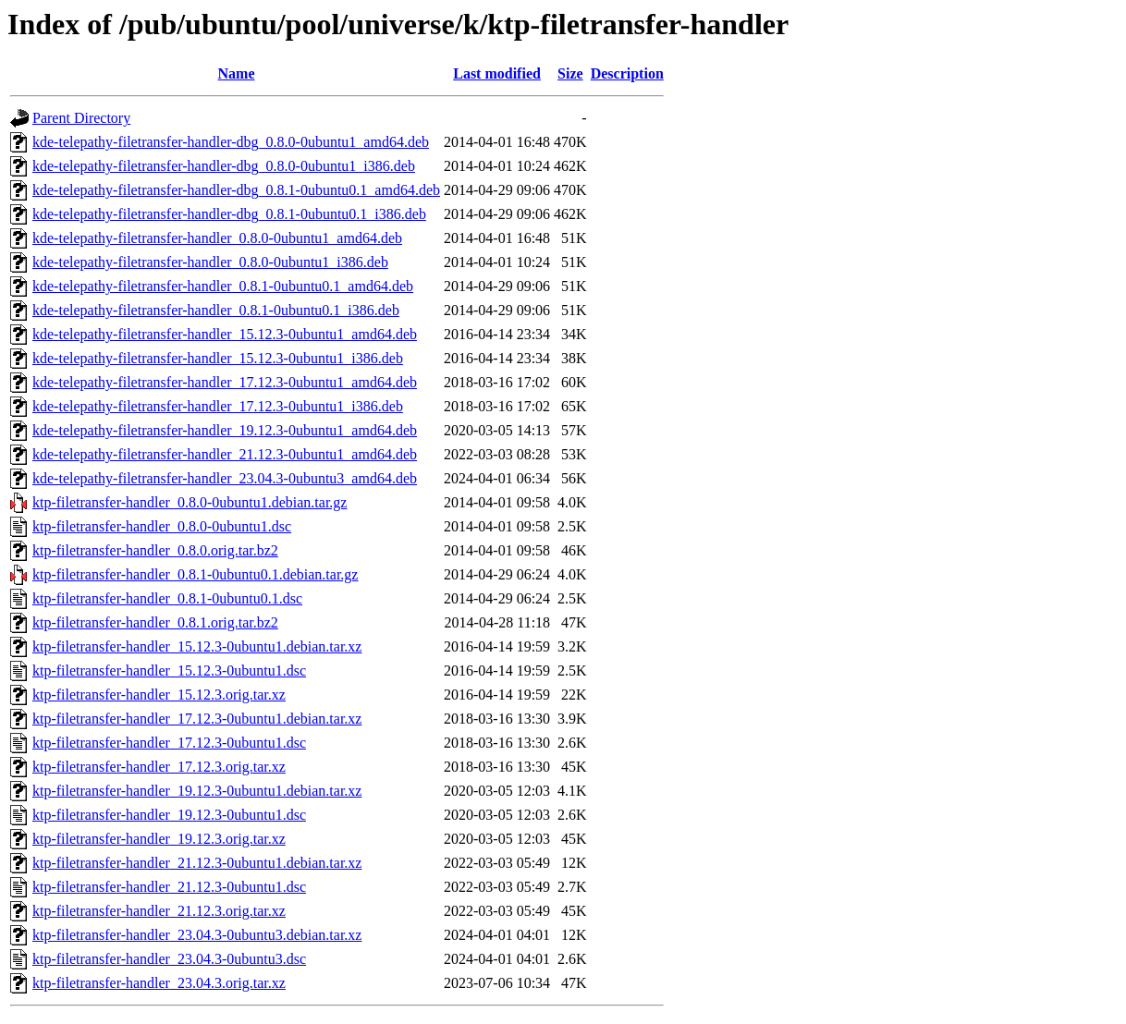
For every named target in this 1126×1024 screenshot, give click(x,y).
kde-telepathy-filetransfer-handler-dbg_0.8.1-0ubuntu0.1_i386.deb (229, 214)
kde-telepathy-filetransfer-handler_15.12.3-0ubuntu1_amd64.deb (224, 334)
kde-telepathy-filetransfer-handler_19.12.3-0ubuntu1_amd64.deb (224, 430)
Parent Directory (81, 118)
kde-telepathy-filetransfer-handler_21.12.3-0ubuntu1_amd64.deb (224, 454)
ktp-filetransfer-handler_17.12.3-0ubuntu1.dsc (169, 742)
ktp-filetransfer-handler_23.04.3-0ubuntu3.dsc (169, 959)
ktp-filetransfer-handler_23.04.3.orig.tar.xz (159, 983)
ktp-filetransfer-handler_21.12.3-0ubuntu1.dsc (169, 887)
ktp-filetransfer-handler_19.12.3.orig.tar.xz (159, 839)
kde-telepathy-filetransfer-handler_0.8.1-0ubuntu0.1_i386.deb (215, 310)
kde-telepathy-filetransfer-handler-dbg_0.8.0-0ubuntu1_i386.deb (223, 166)
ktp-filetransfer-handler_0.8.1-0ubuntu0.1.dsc (167, 598)
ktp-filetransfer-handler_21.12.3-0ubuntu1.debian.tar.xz (196, 863)
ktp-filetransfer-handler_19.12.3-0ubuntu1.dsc (169, 815)
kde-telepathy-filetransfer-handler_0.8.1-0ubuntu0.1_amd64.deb (222, 286)
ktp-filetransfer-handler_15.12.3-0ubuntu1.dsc (169, 670)
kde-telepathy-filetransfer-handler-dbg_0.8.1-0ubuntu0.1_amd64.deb (236, 190)
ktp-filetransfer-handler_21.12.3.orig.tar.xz (159, 911)
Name (236, 73)
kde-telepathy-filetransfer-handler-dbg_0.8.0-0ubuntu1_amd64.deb (230, 142)
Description (627, 73)
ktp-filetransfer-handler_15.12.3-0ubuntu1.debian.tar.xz (196, 646)
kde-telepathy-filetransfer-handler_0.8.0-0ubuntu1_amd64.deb (217, 238)
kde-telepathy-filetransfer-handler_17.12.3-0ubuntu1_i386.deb (217, 406)
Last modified (497, 73)
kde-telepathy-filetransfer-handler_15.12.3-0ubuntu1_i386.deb (217, 358)
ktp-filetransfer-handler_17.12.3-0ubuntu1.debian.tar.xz (196, 718)
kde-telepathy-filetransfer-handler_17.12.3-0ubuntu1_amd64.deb (224, 382)
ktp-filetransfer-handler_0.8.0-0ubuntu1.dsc (161, 526)
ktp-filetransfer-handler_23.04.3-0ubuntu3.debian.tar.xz (196, 935)
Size (570, 73)
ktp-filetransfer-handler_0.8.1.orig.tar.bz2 (155, 622)
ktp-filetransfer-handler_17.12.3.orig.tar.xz (159, 766)
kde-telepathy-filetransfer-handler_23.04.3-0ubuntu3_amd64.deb (224, 478)
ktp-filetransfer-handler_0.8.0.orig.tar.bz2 (155, 550)
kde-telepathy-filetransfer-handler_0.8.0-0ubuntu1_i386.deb (210, 262)
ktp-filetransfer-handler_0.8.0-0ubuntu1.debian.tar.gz (189, 502)
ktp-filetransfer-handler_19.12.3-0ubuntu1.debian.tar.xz (196, 790)
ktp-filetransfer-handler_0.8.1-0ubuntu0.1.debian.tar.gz (195, 574)
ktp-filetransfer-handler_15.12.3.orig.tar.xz (159, 694)
